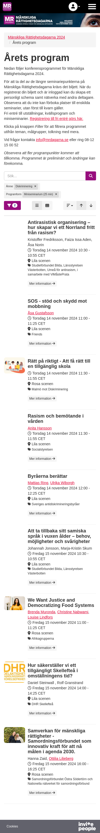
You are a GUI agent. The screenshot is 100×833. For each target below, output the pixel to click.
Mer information (42, 284)
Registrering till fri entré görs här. (56, 118)
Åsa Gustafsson (41, 313)
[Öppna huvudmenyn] (92, 6)
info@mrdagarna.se (52, 140)
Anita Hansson (40, 428)
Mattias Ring (38, 483)
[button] (74, 6)
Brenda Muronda (41, 612)
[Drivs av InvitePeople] (73, 827)
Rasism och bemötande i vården (56, 418)
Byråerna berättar (47, 476)
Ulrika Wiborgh (62, 483)
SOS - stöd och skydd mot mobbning (57, 303)
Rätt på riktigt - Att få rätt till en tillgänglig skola (59, 363)
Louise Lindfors (40, 617)
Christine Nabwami (72, 612)
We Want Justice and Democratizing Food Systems (61, 602)
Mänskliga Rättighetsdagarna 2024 (36, 37)
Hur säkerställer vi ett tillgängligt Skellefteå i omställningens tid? (53, 670)
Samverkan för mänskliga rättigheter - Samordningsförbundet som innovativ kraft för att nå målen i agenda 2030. (59, 741)
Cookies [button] (12, 826)
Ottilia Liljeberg (61, 758)
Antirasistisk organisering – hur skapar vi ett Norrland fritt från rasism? (61, 228)
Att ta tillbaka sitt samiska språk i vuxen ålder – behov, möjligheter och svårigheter (59, 536)
